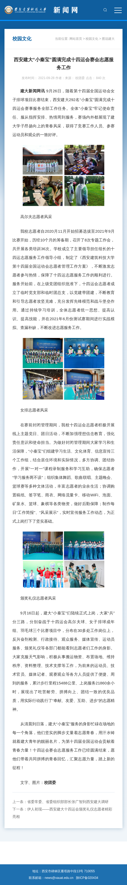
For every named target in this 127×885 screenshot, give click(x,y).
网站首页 (75, 39)
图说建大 (108, 39)
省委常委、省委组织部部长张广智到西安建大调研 (68, 802)
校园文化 (92, 39)
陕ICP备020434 (87, 878)
